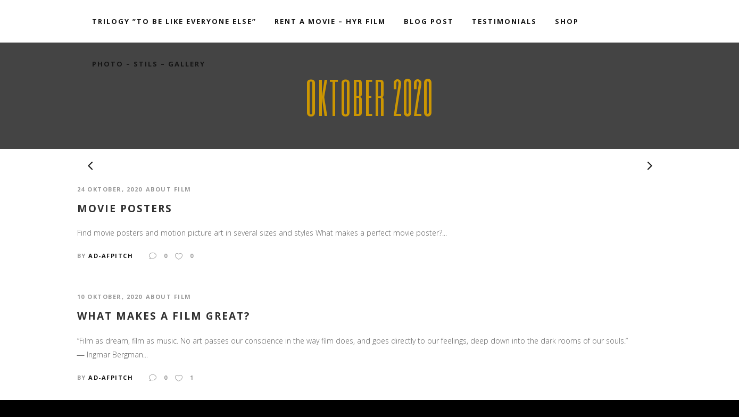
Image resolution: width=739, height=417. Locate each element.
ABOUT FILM (169, 189)
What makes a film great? (163, 316)
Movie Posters (124, 209)
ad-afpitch (110, 256)
